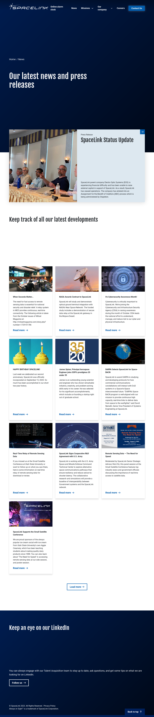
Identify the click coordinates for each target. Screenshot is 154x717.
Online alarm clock (57, 8)
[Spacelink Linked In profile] (10, 698)
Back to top (133, 711)
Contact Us (136, 8)
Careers (121, 8)
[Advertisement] (77, 38)
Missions (85, 8)
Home (12, 59)
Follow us (17, 682)
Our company (102, 8)
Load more (75, 586)
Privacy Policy (49, 706)
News (74, 8)
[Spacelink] (28, 6)
